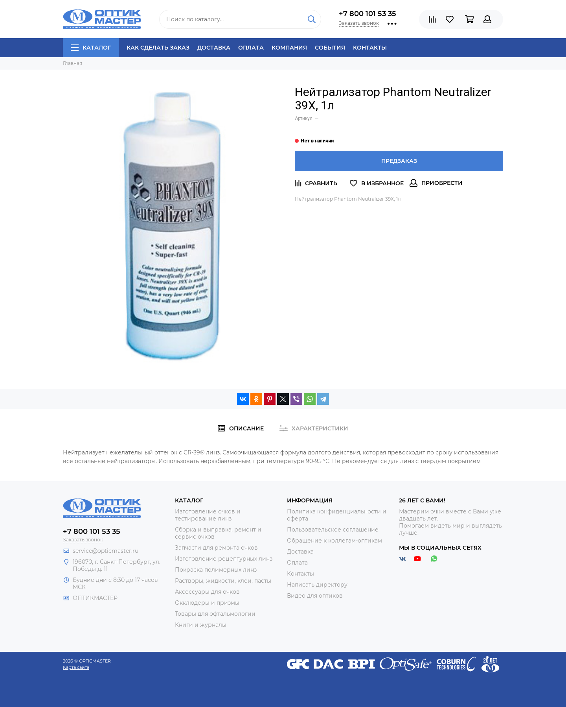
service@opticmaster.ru (105, 550)
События (330, 47)
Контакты (370, 47)
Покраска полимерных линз (216, 569)
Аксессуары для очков (207, 591)
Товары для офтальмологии (215, 613)
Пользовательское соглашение (333, 529)
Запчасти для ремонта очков (216, 547)
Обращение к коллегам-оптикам (334, 540)
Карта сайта (76, 667)
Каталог (91, 47)
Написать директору (317, 584)
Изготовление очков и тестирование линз (208, 515)
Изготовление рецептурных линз (223, 558)
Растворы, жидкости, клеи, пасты (223, 580)
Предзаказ (399, 160)
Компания (289, 47)
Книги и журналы (200, 624)
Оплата (251, 47)
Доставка (213, 47)
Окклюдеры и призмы (207, 602)
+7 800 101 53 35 (367, 13)
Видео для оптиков (315, 595)
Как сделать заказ (158, 47)
